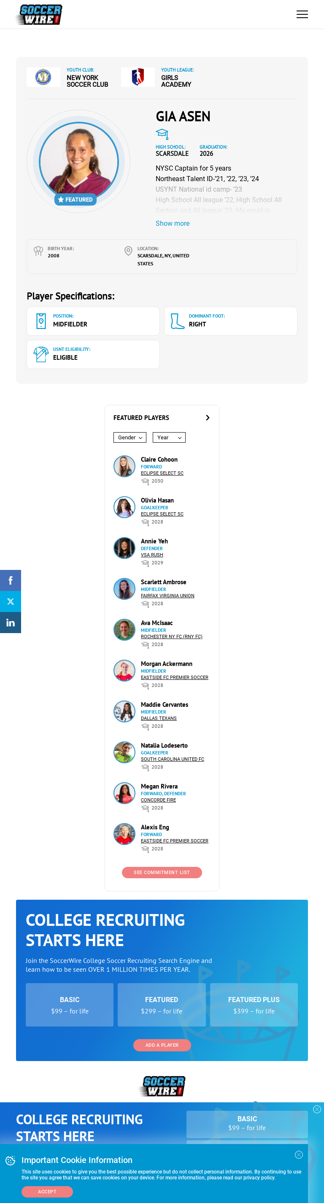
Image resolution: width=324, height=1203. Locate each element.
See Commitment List (162, 872)
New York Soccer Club (87, 81)
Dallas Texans (159, 718)
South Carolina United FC (172, 759)
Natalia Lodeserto (164, 745)
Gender (126, 437)
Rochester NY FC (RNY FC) (171, 636)
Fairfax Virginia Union (167, 596)
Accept (47, 1192)
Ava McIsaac (157, 623)
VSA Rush (152, 555)
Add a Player (162, 1045)
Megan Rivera (159, 786)
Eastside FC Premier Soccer (174, 677)
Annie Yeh (154, 541)
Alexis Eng (155, 827)
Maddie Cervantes (164, 704)
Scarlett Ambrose (163, 582)
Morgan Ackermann (166, 664)
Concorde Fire (158, 800)
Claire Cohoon (159, 459)
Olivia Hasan (157, 500)
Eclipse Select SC (162, 473)
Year (162, 437)
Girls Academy (176, 81)
